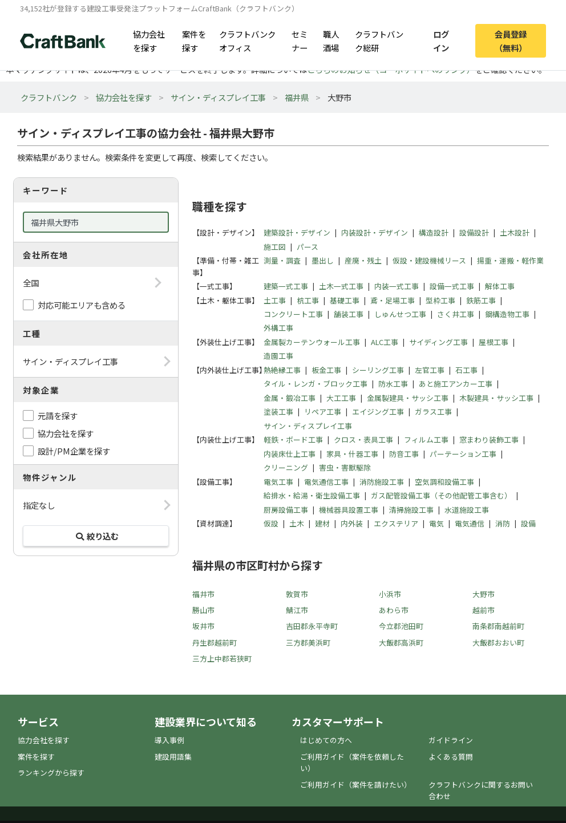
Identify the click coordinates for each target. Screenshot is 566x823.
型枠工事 (440, 300)
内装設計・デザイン (374, 232)
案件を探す (194, 40)
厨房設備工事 (286, 509)
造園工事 (278, 355)
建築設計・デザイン (297, 232)
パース (307, 246)
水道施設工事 (466, 509)
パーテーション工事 (463, 453)
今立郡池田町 (401, 626)
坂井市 (203, 626)
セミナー (300, 40)
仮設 (271, 523)
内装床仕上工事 (290, 453)
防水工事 (393, 383)
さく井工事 (455, 314)
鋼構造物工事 (507, 314)
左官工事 (429, 369)
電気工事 (278, 481)
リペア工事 (322, 411)
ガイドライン (450, 740)
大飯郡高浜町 (401, 642)
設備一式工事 (452, 286)
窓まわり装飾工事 (489, 439)
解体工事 (500, 286)
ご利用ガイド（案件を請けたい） (355, 784)
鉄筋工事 (481, 300)
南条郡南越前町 (498, 626)
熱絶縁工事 (282, 369)
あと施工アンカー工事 (455, 383)
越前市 (483, 610)
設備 (528, 523)
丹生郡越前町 (214, 642)
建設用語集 (173, 756)
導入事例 (169, 740)
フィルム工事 (426, 439)
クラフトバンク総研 (379, 40)
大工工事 (341, 397)
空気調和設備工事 (444, 481)
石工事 (466, 369)
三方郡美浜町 (308, 642)
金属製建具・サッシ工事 (407, 397)
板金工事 (326, 369)
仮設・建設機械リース (429, 260)
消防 (502, 523)
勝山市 (203, 610)
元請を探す (58, 415)
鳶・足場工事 (392, 300)
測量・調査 (282, 260)
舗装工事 (348, 314)
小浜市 (390, 594)
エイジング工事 (378, 411)
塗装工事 (278, 411)
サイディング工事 (438, 342)
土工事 (275, 300)
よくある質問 (450, 756)
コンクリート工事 (293, 314)
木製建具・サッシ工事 (496, 397)
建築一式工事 (286, 286)
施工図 (275, 246)
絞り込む (96, 536)
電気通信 (469, 523)
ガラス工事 (433, 411)
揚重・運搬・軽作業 (510, 260)
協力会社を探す (149, 40)
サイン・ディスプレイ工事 (218, 97)
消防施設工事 (381, 481)
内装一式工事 (396, 286)
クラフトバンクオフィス (247, 40)
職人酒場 (331, 40)
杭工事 (308, 300)
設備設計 (474, 232)
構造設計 (433, 232)
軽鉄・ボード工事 (293, 439)
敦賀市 (297, 594)
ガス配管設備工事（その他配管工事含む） (441, 495)
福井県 (297, 97)
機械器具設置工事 (348, 509)
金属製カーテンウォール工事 (312, 342)
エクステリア (396, 523)
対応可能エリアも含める (82, 305)
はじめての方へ (326, 740)
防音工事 (404, 453)
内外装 (352, 523)
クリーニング (286, 467)
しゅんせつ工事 (400, 314)
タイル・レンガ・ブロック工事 (315, 383)
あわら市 (394, 610)
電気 (436, 523)
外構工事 (278, 327)
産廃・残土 (363, 260)
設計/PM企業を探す (74, 451)
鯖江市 (297, 610)
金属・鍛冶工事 (290, 397)
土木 (296, 523)
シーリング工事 (378, 369)
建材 (322, 523)
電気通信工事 (326, 481)
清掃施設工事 (411, 509)
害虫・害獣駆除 (345, 467)
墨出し (323, 260)
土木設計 (514, 232)
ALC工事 (384, 342)
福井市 (203, 594)
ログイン (441, 40)
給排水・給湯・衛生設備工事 (312, 495)
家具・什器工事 (352, 453)
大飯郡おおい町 (498, 642)
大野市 (483, 594)
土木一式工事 (341, 286)
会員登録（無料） (511, 40)
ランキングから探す (51, 772)
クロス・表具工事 (363, 439)
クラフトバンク (49, 97)
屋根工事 (493, 342)
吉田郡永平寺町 (312, 626)
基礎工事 (344, 300)
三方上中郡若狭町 (222, 658)
